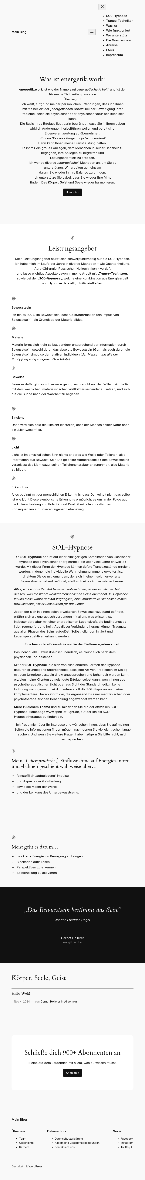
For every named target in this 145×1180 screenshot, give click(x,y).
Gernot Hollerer (50, 1001)
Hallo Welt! (21, 994)
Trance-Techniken (113, 273)
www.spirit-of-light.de (62, 712)
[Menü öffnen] (92, 32)
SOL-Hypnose (50, 278)
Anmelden (72, 1072)
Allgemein (70, 1001)
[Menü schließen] (102, 7)
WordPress (35, 1166)
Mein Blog (19, 32)
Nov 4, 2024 (22, 1001)
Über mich (72, 192)
